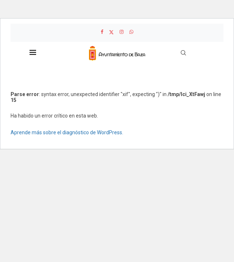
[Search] (183, 52)
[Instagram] (122, 32)
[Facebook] (102, 32)
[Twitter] (111, 32)
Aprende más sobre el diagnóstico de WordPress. (67, 132)
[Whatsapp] (131, 32)
